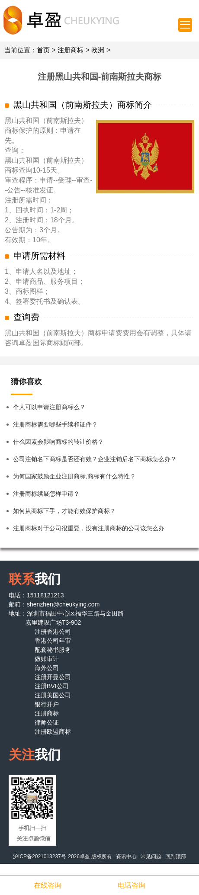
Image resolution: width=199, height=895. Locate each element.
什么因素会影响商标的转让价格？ (58, 441)
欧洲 (97, 50)
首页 (43, 50)
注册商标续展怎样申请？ (46, 493)
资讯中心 (126, 856)
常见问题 (151, 856)
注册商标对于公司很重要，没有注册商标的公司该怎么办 (88, 528)
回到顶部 (175, 856)
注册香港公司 (53, 631)
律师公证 (47, 722)
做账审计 (47, 658)
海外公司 (47, 667)
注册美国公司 (53, 695)
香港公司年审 (53, 640)
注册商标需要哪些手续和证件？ (55, 424)
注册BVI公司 (52, 686)
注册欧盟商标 (53, 731)
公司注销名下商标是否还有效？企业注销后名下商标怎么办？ (95, 459)
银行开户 (47, 704)
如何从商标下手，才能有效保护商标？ (64, 510)
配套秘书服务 (53, 649)
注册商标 (70, 50)
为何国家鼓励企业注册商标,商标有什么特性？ (74, 476)
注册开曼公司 (53, 677)
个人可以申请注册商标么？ (49, 407)
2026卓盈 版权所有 (90, 856)
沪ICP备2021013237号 (39, 856)
